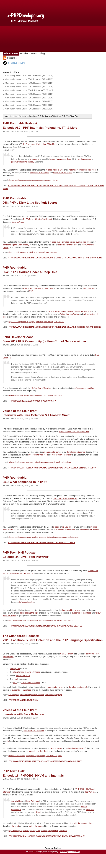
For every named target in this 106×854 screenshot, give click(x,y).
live (40, 620)
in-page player (56, 748)
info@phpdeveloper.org (70, 852)
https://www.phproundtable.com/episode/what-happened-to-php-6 (41, 543)
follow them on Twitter (62, 173)
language (58, 695)
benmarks (46, 620)
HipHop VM (15, 668)
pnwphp (26, 620)
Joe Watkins (90, 792)
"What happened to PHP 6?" (65, 498)
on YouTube (67, 527)
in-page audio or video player (62, 242)
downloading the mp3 (76, 452)
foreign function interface (60, 159)
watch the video (35, 826)
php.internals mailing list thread (26, 672)
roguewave (49, 395)
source (46, 322)
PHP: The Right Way (70, 116)
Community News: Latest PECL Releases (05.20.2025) (29, 94)
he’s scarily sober (26, 602)
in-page (56, 527)
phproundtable (14, 180)
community (54, 252)
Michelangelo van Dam (84, 388)
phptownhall (13, 620)
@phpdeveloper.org (14, 63)
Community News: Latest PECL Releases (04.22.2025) (29, 109)
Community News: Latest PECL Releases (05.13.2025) (29, 98)
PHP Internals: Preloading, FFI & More (40, 144)
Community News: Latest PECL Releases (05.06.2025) (29, 101)
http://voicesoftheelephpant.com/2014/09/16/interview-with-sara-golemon (45, 761)
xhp (7, 741)
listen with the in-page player (81, 823)
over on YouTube (83, 242)
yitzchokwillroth (56, 620)
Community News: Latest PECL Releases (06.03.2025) (29, 83)
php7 (33, 322)
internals (55, 180)
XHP (31, 291)
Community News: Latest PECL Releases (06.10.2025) (29, 79)
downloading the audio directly (16, 245)
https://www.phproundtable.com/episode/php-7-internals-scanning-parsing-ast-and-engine (54, 327)
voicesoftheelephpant (17, 462)
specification (50, 695)
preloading (34, 159)
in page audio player (54, 687)
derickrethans (52, 537)
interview (38, 462)
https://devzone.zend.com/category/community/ (32, 401)
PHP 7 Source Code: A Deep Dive (38, 288)
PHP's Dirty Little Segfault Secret (37, 219)
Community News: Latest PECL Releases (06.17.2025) (29, 75)
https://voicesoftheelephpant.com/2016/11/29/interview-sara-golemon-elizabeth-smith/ (51, 468)
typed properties (84, 159)
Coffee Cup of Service (41, 388)
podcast (23, 180)
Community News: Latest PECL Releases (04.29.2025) (29, 105)
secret (36, 252)
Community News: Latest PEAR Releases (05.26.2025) (29, 90)
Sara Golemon (18, 222)
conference (34, 620)
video (29, 537)
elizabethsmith (58, 462)
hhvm (55, 756)
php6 (34, 537)
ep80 (29, 180)
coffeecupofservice (16, 395)
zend (42, 395)
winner (26, 395)
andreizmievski (73, 537)
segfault (30, 252)
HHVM (37, 812)
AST (15, 683)
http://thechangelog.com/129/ (23, 700)
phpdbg (32, 831)
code (51, 322)
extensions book (23, 675)
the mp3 (15, 826)
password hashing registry (22, 162)
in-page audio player (52, 452)
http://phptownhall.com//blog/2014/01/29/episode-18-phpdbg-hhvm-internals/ (46, 836)
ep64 (29, 322)
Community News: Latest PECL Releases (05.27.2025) (29, 87)
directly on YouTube (82, 311)
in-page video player (54, 170)
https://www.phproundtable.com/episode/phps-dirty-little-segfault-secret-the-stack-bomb (55, 258)
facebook (40, 695)
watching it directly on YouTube (82, 170)
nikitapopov (46, 180)
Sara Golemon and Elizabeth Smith (74, 432)
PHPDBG (90, 809)
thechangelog (14, 695)
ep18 (20, 831)
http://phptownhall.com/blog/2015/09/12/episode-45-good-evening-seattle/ (45, 626)
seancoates (62, 537)
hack (60, 756)
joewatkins (63, 831)
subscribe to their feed (39, 173)
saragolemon (36, 180)
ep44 (20, 620)
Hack (16, 679)
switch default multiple (30, 683)
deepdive (39, 322)
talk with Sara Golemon (34, 731)
